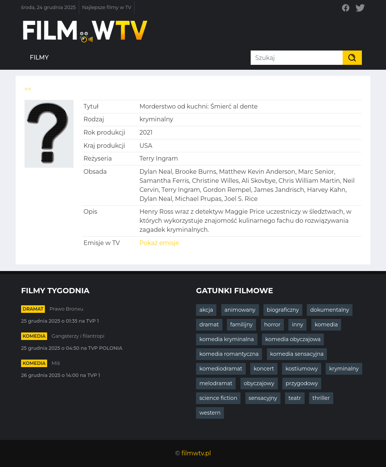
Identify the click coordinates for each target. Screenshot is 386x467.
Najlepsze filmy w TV (107, 7)
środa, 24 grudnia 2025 (48, 7)
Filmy (39, 57)
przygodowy (302, 383)
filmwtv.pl (196, 453)
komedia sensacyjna (297, 354)
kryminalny (343, 368)
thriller (321, 398)
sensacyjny (263, 398)
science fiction (218, 398)
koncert (264, 368)
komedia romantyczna (229, 354)
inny (297, 324)
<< (28, 89)
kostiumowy (301, 368)
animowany (240, 309)
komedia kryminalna (226, 339)
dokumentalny (329, 309)
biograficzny (283, 309)
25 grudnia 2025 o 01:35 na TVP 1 (60, 321)
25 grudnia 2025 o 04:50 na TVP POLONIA (72, 348)
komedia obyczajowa (293, 339)
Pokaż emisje (159, 243)
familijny (241, 324)
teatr (294, 398)
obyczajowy (259, 383)
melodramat (215, 383)
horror (272, 324)
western (210, 412)
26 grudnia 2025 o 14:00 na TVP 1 (60, 375)
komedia (34, 336)
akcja (206, 309)
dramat (33, 309)
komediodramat (220, 368)
